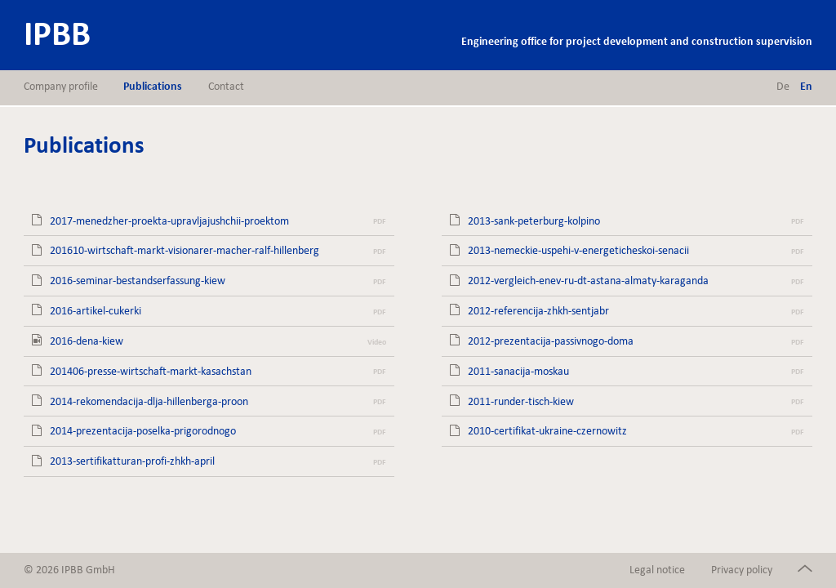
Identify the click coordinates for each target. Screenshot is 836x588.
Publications (152, 86)
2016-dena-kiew (86, 341)
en (806, 86)
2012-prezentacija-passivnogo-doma (551, 341)
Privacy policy (741, 570)
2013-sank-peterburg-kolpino (534, 221)
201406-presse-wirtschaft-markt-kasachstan (150, 371)
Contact (226, 86)
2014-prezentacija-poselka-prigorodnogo (143, 431)
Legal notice (657, 570)
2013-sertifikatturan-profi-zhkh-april (132, 461)
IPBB (57, 33)
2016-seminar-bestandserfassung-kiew (137, 280)
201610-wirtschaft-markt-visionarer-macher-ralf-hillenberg (184, 250)
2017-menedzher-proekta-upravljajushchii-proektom (169, 221)
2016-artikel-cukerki (95, 311)
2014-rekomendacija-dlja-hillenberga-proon (149, 401)
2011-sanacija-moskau (518, 371)
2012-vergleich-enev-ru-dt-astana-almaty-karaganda (588, 280)
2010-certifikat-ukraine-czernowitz (547, 431)
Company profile (61, 86)
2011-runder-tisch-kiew (521, 401)
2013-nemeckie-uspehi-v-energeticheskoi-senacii (578, 250)
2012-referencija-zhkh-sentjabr (538, 311)
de (782, 86)
